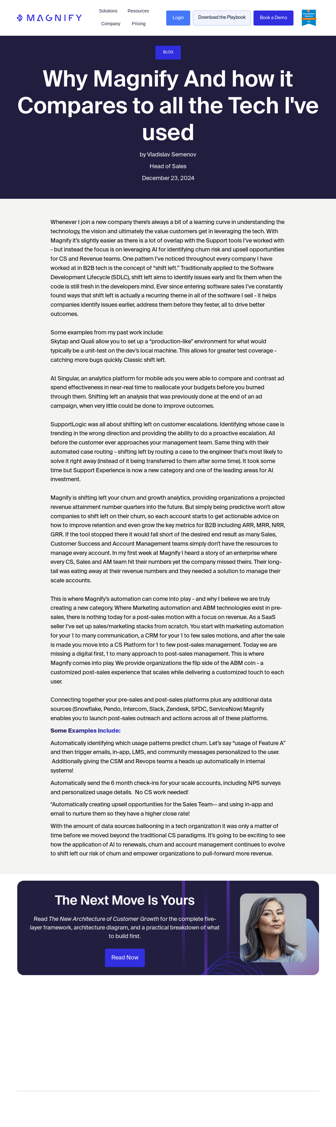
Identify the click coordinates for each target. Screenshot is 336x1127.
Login (178, 18)
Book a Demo (273, 18)
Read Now (127, 955)
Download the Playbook (222, 17)
